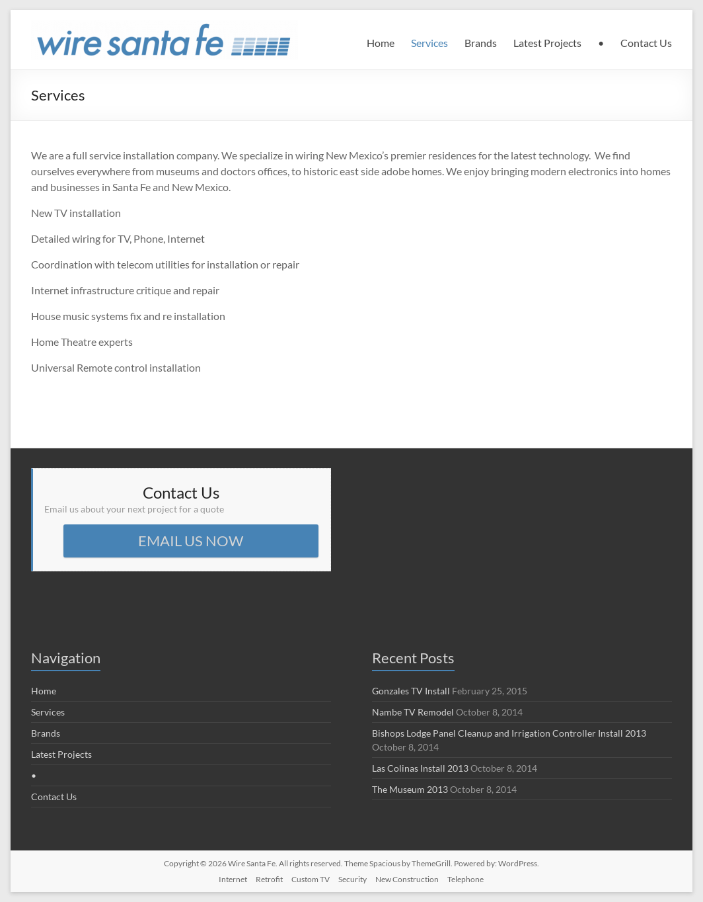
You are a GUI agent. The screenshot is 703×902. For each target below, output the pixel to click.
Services (429, 42)
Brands (480, 42)
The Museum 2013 (410, 789)
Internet (233, 879)
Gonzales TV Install (411, 690)
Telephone (465, 879)
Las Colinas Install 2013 (420, 768)
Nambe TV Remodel (413, 712)
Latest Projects (547, 42)
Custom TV (310, 879)
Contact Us (646, 42)
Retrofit (269, 879)
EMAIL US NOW (190, 541)
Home (380, 42)
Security (352, 879)
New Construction (407, 879)
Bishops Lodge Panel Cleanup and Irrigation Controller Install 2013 (509, 733)
